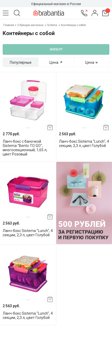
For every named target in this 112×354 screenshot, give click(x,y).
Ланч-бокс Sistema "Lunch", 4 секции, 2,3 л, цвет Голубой (84, 143)
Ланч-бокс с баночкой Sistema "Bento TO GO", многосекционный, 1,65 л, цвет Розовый (25, 147)
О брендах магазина (30, 25)
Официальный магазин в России (56, 4)
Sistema (52, 25)
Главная (9, 25)
